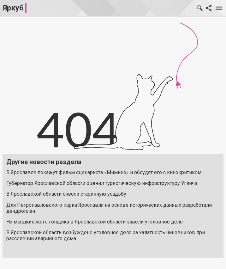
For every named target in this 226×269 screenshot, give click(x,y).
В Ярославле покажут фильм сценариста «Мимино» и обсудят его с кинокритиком (103, 172)
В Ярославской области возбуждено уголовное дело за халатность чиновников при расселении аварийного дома (105, 235)
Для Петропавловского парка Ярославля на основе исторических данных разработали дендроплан (109, 208)
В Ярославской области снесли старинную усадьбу (66, 194)
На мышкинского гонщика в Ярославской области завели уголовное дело (94, 222)
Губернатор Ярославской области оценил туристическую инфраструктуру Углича (101, 183)
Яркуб (13, 7)
